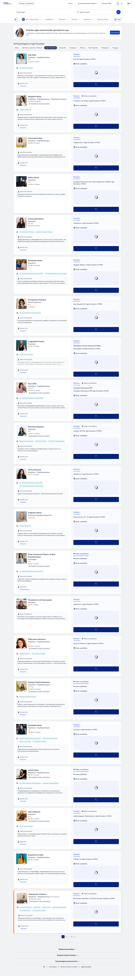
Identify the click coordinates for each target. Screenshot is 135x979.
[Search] (118, 12)
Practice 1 (76, 54)
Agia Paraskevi (51, 48)
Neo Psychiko (93, 48)
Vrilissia (82, 48)
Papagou (115, 48)
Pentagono (105, 48)
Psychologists (51, 970)
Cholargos (72, 48)
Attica (17, 48)
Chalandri (62, 48)
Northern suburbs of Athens (32, 48)
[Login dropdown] (119, 3)
